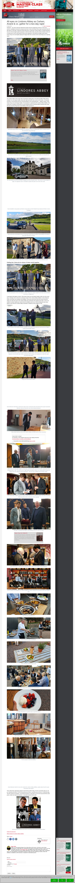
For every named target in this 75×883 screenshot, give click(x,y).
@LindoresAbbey (15, 438)
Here (10, 877)
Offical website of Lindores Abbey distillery (15, 833)
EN (40, 17)
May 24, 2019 (32, 441)
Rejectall (62, 880)
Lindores (11, 836)
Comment (8, 864)
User (8, 861)
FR (43, 17)
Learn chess (44, 10)
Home (10, 10)
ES (42, 17)
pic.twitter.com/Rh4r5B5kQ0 (25, 438)
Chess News (14, 17)
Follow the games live (11, 831)
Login (65, 10)
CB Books (30, 10)
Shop (5, 10)
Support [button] (36, 10)
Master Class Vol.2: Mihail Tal (21, 533)
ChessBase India (24, 849)
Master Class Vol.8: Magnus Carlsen (19, 70)
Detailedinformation (54, 880)
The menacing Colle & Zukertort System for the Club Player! (63, 52)
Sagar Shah (13, 846)
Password (9, 862)
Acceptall (70, 880)
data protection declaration (57, 877)
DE (39, 17)
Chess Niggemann (44, 840)
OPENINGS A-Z (16, 10)
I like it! (44, 26)
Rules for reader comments (11, 859)
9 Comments (48, 26)
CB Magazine (24, 10)
